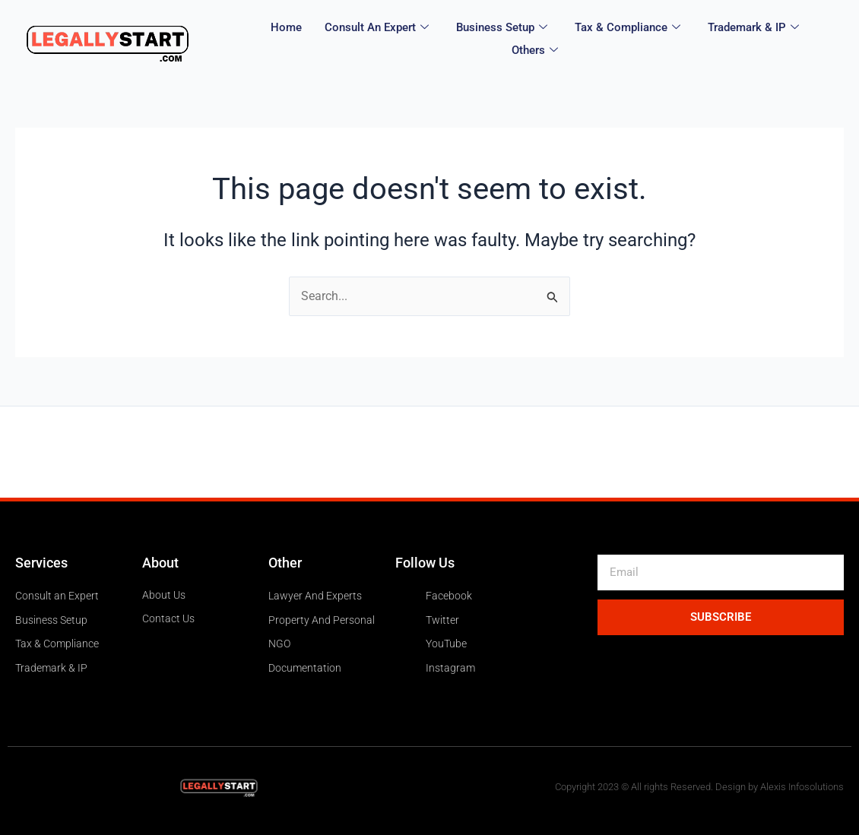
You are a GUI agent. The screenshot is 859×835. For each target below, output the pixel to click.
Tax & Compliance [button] (627, 30)
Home (286, 29)
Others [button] (535, 49)
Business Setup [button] (501, 30)
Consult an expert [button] (377, 30)
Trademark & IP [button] (753, 30)
